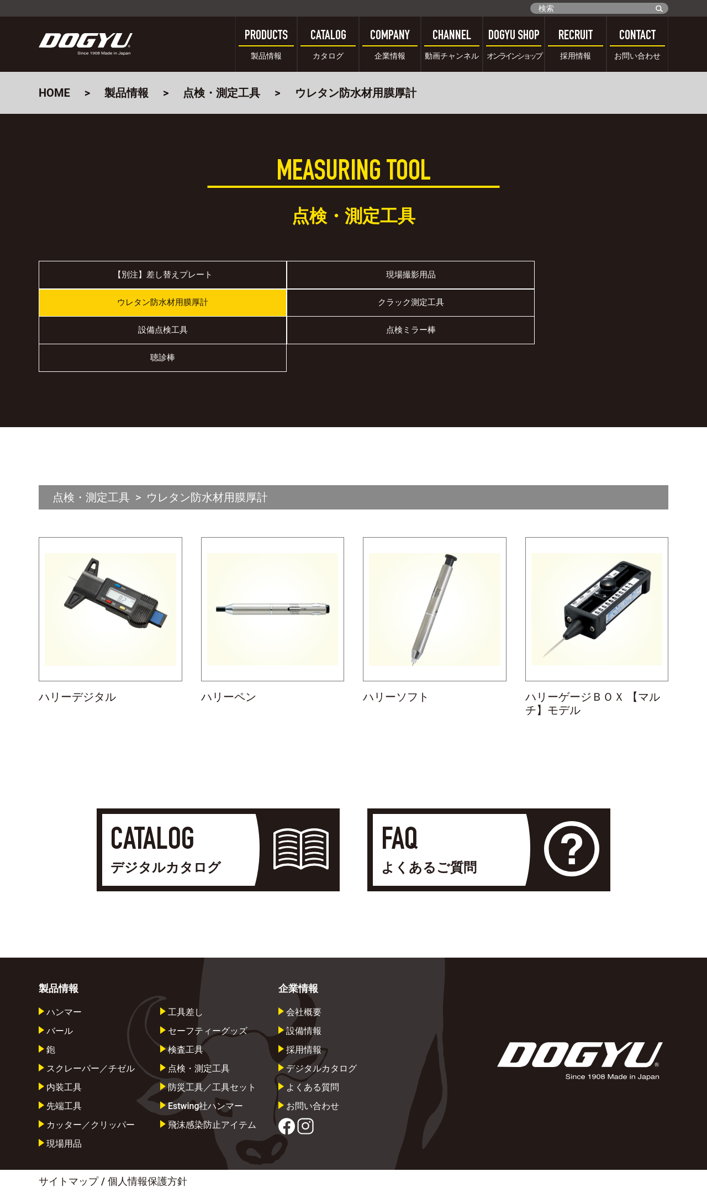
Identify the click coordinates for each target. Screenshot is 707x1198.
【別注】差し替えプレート (117, 279)
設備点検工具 (118, 316)
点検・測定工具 (221, 92)
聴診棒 (432, 316)
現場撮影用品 (275, 279)
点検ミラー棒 (275, 316)
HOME (54, 92)
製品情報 (126, 92)
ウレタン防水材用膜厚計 (432, 279)
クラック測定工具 (590, 279)
